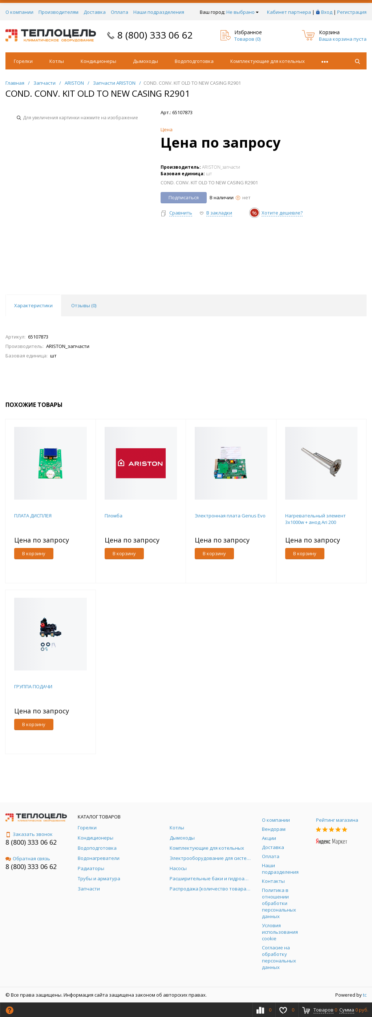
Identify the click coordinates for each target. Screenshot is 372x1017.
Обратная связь (27, 858)
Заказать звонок (29, 834)
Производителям (58, 12)
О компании (19, 12)
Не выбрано (242, 12)
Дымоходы (145, 61)
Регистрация (352, 12)
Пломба (113, 515)
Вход (326, 12)
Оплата (119, 12)
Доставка (95, 12)
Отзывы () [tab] (83, 305)
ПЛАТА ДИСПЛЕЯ (33, 515)
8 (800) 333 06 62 (155, 34)
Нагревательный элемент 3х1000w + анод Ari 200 (315, 518)
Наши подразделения (158, 12)
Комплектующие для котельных (267, 61)
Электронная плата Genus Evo (230, 515)
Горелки (23, 61)
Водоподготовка (194, 61)
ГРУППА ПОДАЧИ (33, 686)
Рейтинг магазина (337, 820)
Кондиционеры (98, 61)
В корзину (33, 553)
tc (365, 995)
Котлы (56, 61)
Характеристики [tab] (33, 305)
